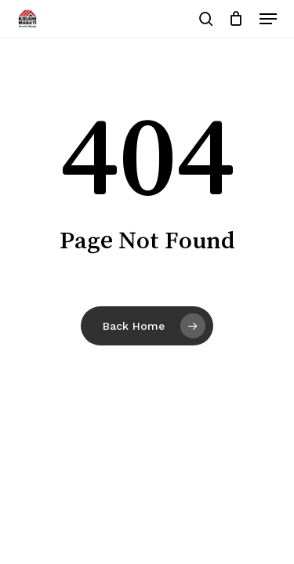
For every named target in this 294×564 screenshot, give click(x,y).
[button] (268, 19)
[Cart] (236, 18)
